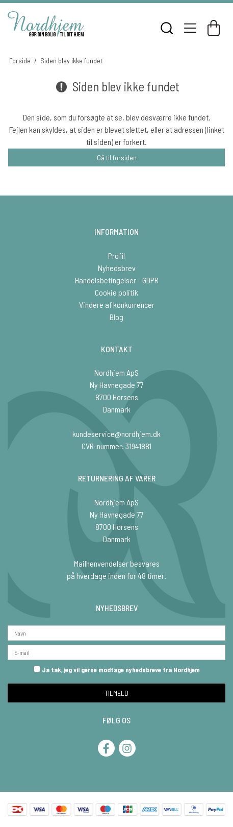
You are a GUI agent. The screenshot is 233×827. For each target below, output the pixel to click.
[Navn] (116, 632)
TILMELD (116, 693)
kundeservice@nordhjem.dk (116, 434)
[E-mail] (116, 651)
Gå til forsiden (117, 157)
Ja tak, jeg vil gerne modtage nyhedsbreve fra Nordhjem (117, 670)
